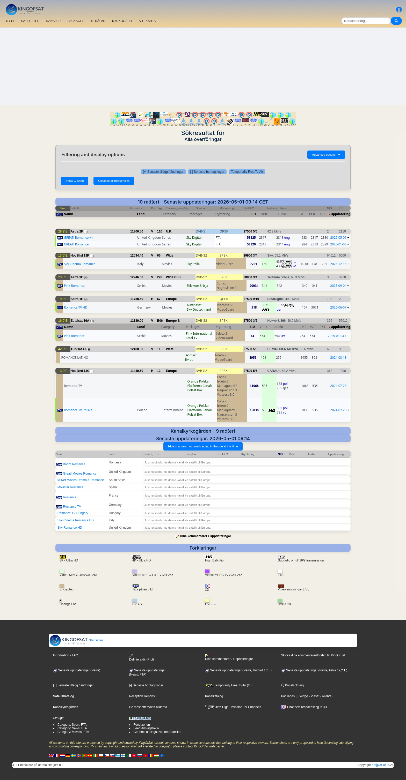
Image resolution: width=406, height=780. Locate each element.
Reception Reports (142, 696)
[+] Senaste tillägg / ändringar (163, 172)
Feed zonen (141, 724)
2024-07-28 (338, 386)
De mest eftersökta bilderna (148, 707)
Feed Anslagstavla (146, 728)
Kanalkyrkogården (65, 707)
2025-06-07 (338, 307)
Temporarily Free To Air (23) (228, 685)
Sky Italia (193, 264)
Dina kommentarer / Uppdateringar (205, 536)
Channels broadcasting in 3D (304, 707)
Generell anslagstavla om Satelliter (157, 732)
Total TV (191, 338)
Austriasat (194, 305)
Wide (169, 255)
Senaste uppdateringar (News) (76, 670)
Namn (68, 214)
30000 (247, 277)
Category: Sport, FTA (71, 724)
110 (159, 231)
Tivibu (189, 359)
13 (159, 371)
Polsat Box (194, 390)
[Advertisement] (203, 66)
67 (159, 299)
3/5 (255, 320)
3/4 (255, 255)
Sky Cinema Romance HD (75, 520)
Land (140, 214)
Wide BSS (173, 277)
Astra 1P (77, 299)
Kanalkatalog (214, 696)
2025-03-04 (336, 336)
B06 (160, 320)
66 (159, 255)
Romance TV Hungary (72, 513)
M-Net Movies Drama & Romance (80, 480)
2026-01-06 (338, 244)
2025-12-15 (338, 264)
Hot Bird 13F (80, 255)
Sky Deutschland (199, 309)
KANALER (53, 21)
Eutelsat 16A (80, 320)
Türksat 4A (79, 349)
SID (253, 214)
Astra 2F (77, 231)
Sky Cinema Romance (79, 264)
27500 (247, 231)
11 (159, 349)
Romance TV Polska (78, 410)
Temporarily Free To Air (247, 172)
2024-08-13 (338, 357)
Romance (69, 497)
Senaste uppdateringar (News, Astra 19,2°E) (314, 670)
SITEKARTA (147, 21)
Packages (288, 696)
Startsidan (76, 640)
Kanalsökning (292, 685)
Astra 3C (77, 277)
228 (159, 277)
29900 (247, 255)
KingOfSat (379, 765)
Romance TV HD (75, 307)
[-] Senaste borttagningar (207, 172)
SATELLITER (30, 21)
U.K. (169, 231)
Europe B (173, 320)
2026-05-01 (338, 237)
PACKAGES (76, 21)
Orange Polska (197, 381)
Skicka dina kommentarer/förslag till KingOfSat (313, 655)
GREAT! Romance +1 (78, 237)
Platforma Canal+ (199, 386)
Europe (171, 299)
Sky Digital (194, 237)
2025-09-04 (338, 285)
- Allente (325, 696)
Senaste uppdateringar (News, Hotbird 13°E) (238, 670)
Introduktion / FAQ (65, 655)
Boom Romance (74, 464)
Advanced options (326, 154)
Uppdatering (340, 214)
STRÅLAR (98, 21)
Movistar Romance (70, 487)
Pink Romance (74, 285)
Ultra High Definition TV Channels (233, 707)
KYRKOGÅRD (122, 21)
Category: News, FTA (72, 728)
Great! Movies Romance (79, 473)
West (169, 349)
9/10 (256, 299)
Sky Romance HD (69, 527)
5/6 (255, 231)
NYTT (10, 21)
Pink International (199, 333)
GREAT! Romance (76, 244)
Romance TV (72, 506)
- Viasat (314, 696)
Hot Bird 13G (80, 371)
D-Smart (191, 355)
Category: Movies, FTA (73, 732)
